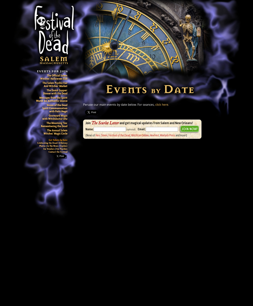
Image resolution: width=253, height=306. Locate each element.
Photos (42, 145)
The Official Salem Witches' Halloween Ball (53, 77)
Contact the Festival (58, 151)
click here (161, 105)
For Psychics (61, 148)
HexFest (154, 135)
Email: (141, 129)
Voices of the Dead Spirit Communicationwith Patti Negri (54, 108)
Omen (104, 135)
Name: (89, 129)
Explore (63, 145)
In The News (53, 145)
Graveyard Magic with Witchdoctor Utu (54, 117)
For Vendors (49, 148)
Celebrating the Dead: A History (52, 142)
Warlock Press (167, 135)
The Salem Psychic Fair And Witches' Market (54, 84)
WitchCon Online (140, 135)
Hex (97, 135)
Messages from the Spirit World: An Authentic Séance (51, 99)
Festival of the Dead (119, 135)
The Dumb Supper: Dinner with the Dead (55, 92)
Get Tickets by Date (58, 140)
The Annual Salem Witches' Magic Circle (55, 132)
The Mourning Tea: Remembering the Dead (54, 124)
